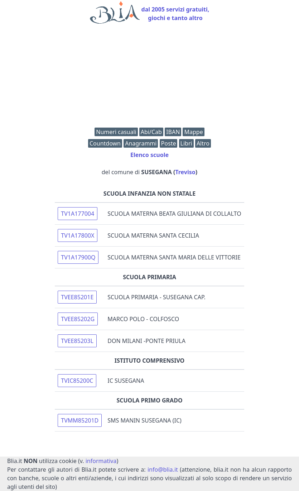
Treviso (185, 172)
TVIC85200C (77, 381)
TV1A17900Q (78, 257)
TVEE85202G (78, 319)
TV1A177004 (77, 214)
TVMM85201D (79, 420)
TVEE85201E (77, 297)
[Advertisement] (149, 77)
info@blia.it (163, 469)
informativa (101, 461)
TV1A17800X (77, 235)
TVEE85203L (77, 341)
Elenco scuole (149, 155)
